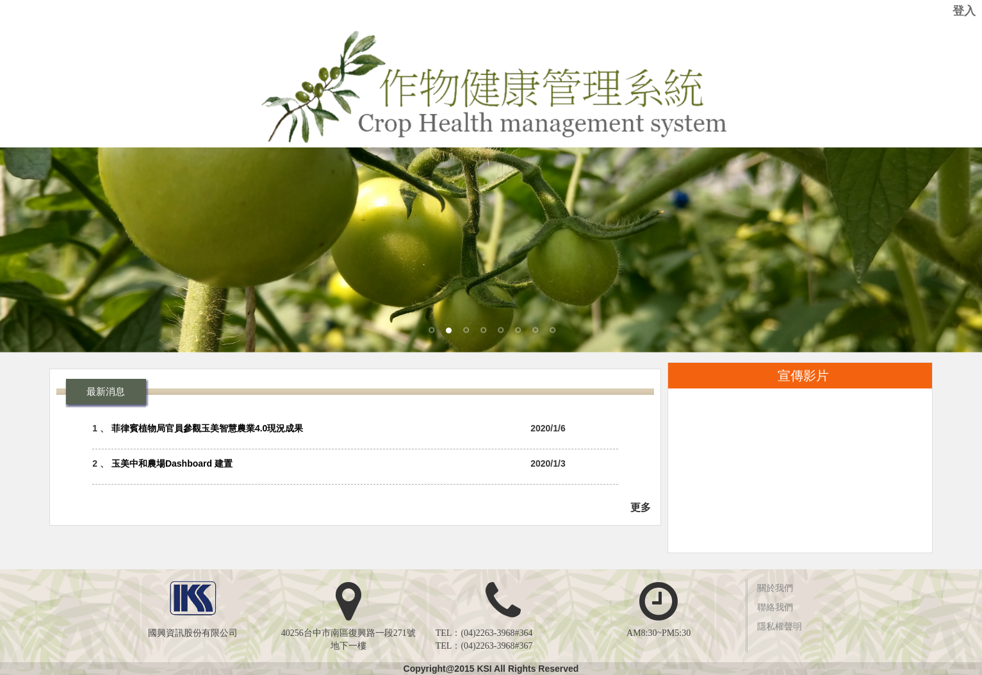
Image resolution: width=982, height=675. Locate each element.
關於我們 (775, 588)
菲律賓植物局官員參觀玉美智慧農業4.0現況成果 (207, 428)
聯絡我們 (775, 607)
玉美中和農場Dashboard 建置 (172, 463)
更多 (640, 507)
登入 (964, 10)
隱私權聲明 (779, 626)
